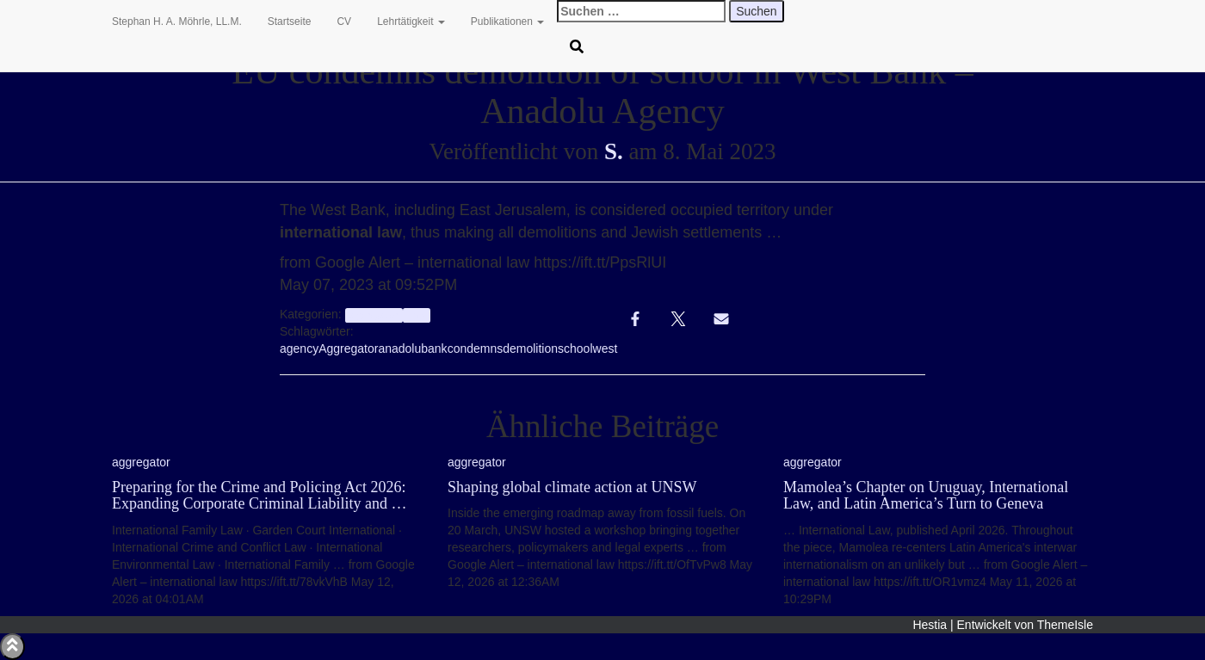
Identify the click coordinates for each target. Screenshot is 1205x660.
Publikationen (507, 21)
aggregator (374, 315)
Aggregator (348, 348)
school (575, 348)
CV (344, 21)
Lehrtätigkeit (411, 21)
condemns (476, 348)
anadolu (399, 348)
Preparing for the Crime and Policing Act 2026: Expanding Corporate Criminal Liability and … (259, 495)
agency (299, 348)
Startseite (290, 21)
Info (416, 315)
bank (434, 348)
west (605, 348)
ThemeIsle (1065, 625)
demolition (530, 348)
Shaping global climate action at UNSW (572, 487)
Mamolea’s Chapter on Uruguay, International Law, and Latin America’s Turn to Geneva (925, 495)
